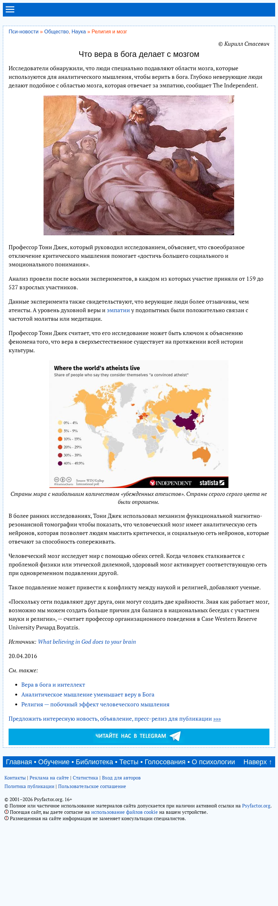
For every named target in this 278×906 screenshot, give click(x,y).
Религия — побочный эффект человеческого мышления (95, 704)
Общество (56, 31)
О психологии (213, 762)
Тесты (129, 762)
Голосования (165, 762)
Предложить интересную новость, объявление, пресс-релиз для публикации (115, 718)
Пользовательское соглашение (92, 786)
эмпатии (118, 310)
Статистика (85, 777)
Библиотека (94, 762)
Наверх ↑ (257, 762)
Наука (78, 31)
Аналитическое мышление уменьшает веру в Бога (87, 694)
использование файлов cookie (124, 812)
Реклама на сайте (49, 777)
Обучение (54, 762)
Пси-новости (23, 31)
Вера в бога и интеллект (53, 684)
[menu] (10, 12)
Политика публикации (29, 786)
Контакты (15, 777)
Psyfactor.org (256, 805)
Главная (19, 762)
